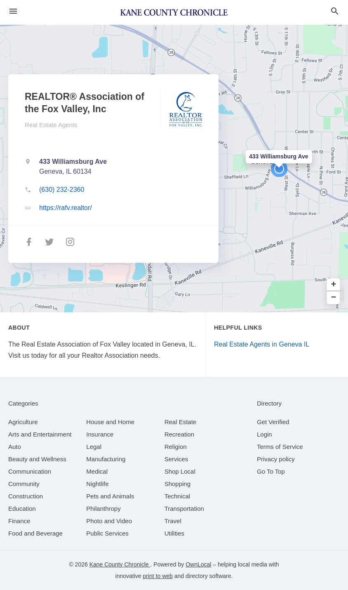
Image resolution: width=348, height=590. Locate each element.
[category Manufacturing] (105, 459)
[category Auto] (14, 446)
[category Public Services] (107, 533)
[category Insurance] (99, 434)
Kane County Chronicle (119, 564)
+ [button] (333, 285)
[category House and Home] (110, 421)
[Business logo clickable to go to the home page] (174, 12)
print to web (158, 576)
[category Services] (176, 459)
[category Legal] (93, 446)
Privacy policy (276, 459)
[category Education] (22, 508)
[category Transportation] (184, 508)
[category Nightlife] (97, 483)
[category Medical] (97, 471)
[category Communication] (29, 471)
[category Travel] (173, 520)
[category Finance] (19, 520)
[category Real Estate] (181, 421)
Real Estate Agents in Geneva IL (261, 344)
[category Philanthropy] (103, 508)
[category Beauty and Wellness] (37, 459)
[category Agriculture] (23, 421)
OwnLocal (198, 564)
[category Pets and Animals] (110, 496)
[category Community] (24, 483)
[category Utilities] (174, 533)
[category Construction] (25, 496)
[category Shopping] (177, 483)
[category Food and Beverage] (35, 533)
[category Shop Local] (180, 471)
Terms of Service (280, 446)
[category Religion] (176, 446)
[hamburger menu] (13, 11)
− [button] (333, 298)
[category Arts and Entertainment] (39, 434)
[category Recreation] (180, 434)
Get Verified (273, 421)
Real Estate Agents (51, 124)
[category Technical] (177, 496)
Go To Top (271, 471)
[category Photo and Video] (109, 520)
